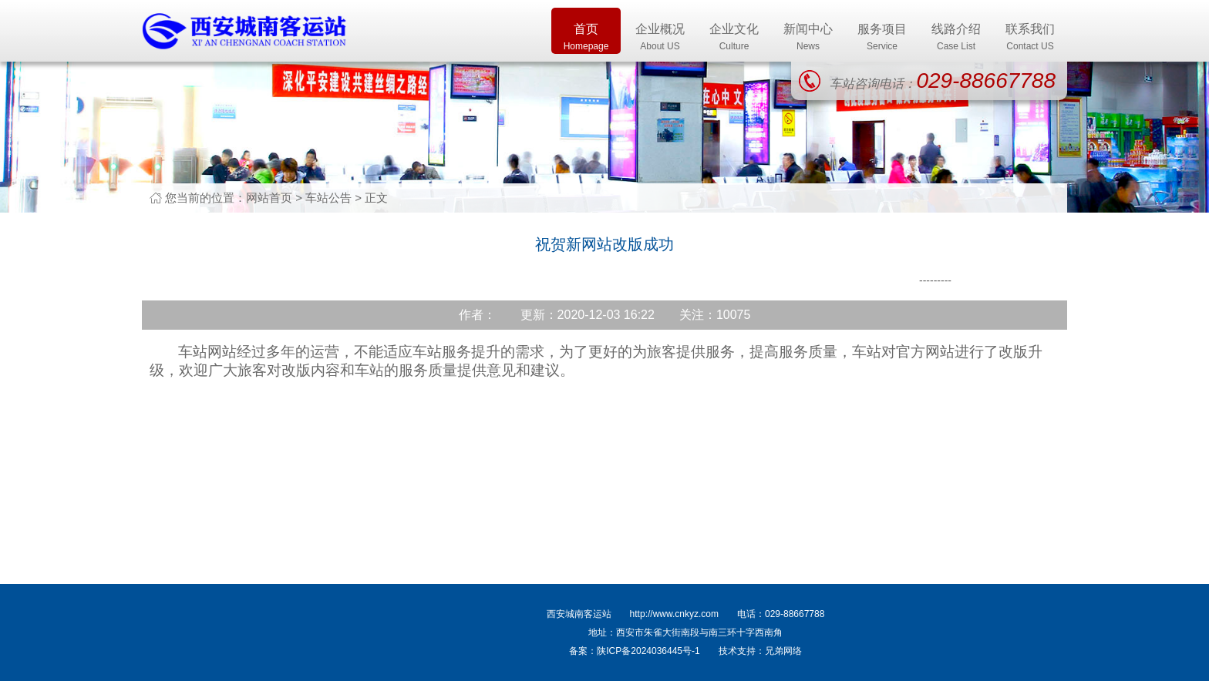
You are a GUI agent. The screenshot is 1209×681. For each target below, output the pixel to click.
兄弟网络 (783, 651)
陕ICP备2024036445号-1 (648, 651)
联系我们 (1030, 38)
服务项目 (882, 38)
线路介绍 (956, 38)
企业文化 (734, 38)
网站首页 (269, 197)
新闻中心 (808, 38)
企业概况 (660, 38)
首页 (586, 38)
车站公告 (328, 197)
